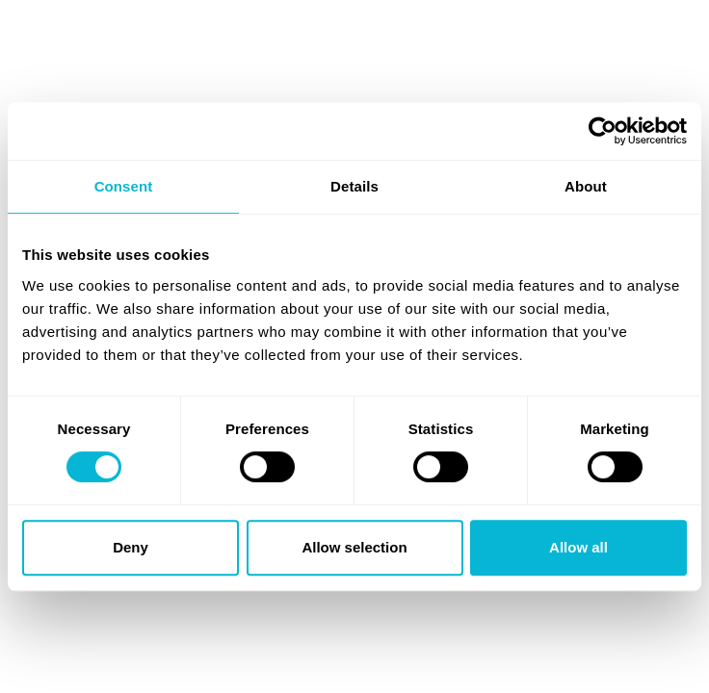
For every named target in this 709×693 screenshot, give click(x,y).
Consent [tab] (123, 186)
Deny (130, 547)
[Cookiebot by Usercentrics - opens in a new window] (602, 130)
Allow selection (354, 547)
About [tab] (586, 186)
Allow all (578, 547)
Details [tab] (354, 186)
